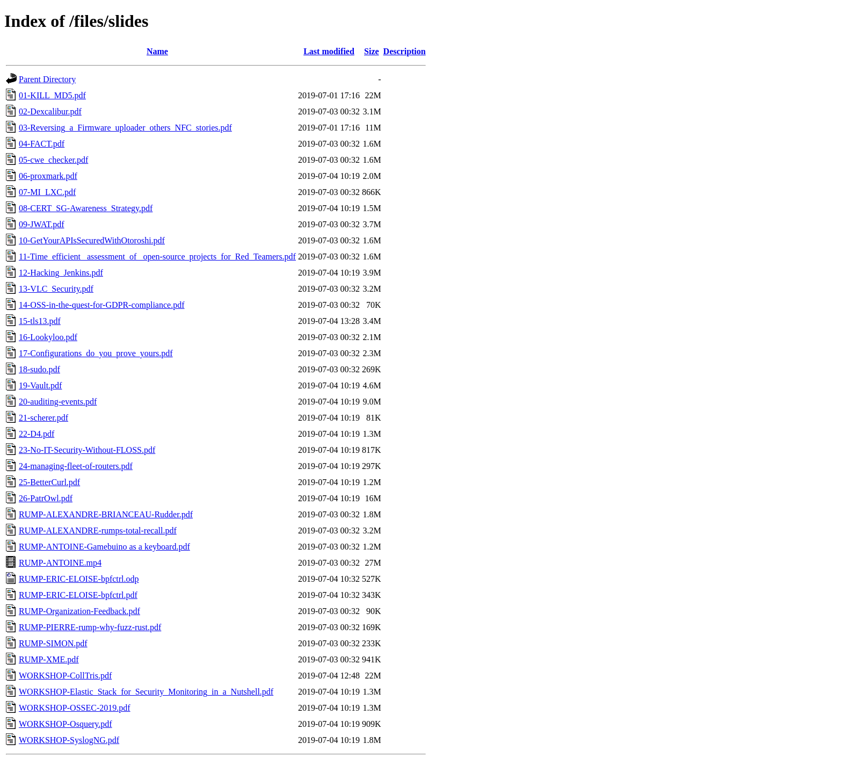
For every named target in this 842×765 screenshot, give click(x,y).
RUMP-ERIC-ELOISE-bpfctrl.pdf (78, 595)
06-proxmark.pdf (48, 176)
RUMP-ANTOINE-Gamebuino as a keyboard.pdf (104, 546)
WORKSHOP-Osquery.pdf (65, 723)
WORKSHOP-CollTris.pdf (65, 675)
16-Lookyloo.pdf (48, 337)
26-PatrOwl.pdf (45, 498)
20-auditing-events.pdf (58, 401)
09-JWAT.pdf (41, 224)
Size (371, 51)
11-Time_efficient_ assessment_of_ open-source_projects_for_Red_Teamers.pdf (157, 256)
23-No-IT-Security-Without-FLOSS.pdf (87, 449)
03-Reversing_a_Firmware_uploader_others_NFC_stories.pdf (125, 127)
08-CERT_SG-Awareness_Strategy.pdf (86, 208)
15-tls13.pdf (40, 321)
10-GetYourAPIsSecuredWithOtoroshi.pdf (92, 240)
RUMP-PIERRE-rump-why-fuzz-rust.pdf (90, 627)
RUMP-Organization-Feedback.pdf (79, 611)
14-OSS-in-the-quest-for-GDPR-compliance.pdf (102, 304)
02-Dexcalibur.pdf (50, 111)
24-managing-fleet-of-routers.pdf (76, 466)
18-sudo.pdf (39, 369)
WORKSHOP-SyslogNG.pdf (69, 740)
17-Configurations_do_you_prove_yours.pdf (96, 353)
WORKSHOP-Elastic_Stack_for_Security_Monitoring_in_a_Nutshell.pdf (146, 691)
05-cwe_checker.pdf (53, 159)
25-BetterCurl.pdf (49, 482)
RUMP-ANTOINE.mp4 (60, 562)
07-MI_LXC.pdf (47, 192)
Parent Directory (47, 79)
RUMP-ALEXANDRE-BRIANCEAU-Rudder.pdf (106, 514)
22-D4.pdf (36, 433)
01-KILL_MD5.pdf (52, 95)
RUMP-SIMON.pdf (53, 643)
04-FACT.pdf (41, 143)
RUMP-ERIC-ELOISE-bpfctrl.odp (79, 578)
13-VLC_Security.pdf (56, 288)
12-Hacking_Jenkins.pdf (61, 272)
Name (157, 51)
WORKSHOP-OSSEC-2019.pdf (74, 707)
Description (404, 51)
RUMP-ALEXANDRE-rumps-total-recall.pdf (98, 530)
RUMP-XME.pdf (49, 659)
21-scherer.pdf (43, 417)
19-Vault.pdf (40, 385)
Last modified (328, 51)
